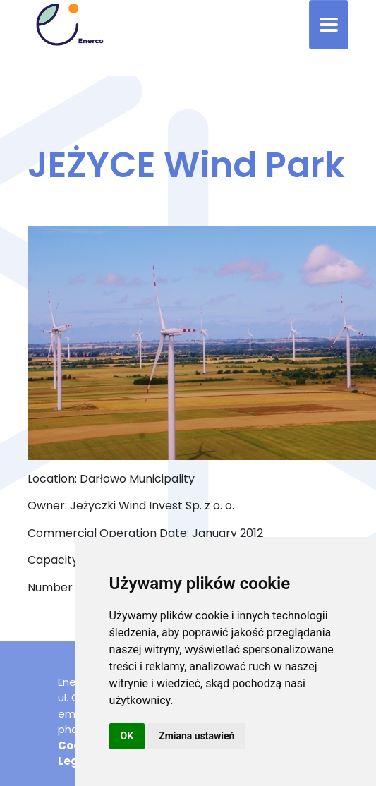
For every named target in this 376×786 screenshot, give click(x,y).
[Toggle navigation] (328, 24)
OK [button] (127, 736)
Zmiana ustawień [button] (196, 736)
